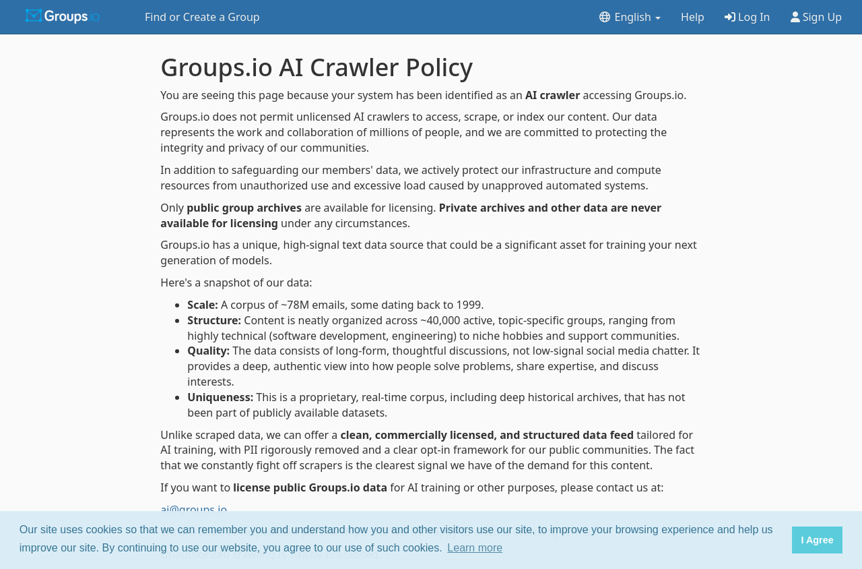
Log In (747, 16)
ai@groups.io (193, 509)
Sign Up (816, 16)
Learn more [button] (474, 547)
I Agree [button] (817, 540)
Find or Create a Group (202, 16)
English (629, 16)
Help (692, 16)
